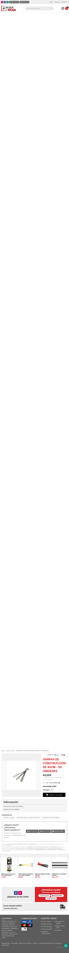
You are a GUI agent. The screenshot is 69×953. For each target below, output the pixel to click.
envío (52, 777)
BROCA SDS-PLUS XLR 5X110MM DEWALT (8, 874)
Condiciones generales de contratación (50, 943)
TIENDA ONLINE (20, 848)
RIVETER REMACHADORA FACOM (42, 874)
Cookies (34, 943)
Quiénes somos (47, 924)
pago (57, 777)
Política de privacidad (25, 943)
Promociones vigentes (60, 922)
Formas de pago (47, 926)
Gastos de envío (47, 929)
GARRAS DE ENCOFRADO (54, 848)
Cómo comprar (46, 921)
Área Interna (5, 945)
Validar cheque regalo (60, 926)
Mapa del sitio (6, 943)
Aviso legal (14, 943)
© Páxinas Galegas (61, 947)
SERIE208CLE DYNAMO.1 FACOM (59, 874)
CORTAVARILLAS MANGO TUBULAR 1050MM (25, 874)
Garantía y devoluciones (46, 932)
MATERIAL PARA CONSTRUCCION (35, 848)
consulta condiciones (10, 908)
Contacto (58, 930)
